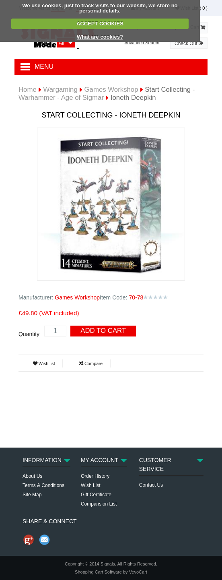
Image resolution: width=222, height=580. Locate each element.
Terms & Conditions (43, 485)
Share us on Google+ (29, 540)
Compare (91, 363)
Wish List (91, 485)
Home (27, 89)
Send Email (45, 540)
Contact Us (151, 485)
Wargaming (60, 89)
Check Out (189, 43)
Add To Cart (103, 330)
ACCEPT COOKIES (99, 24)
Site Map (32, 494)
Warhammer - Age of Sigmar (61, 97)
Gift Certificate (96, 494)
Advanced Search (141, 43)
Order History (95, 476)
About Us (32, 476)
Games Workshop (111, 89)
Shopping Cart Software (98, 572)
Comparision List (99, 504)
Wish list (44, 363)
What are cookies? (100, 37)
